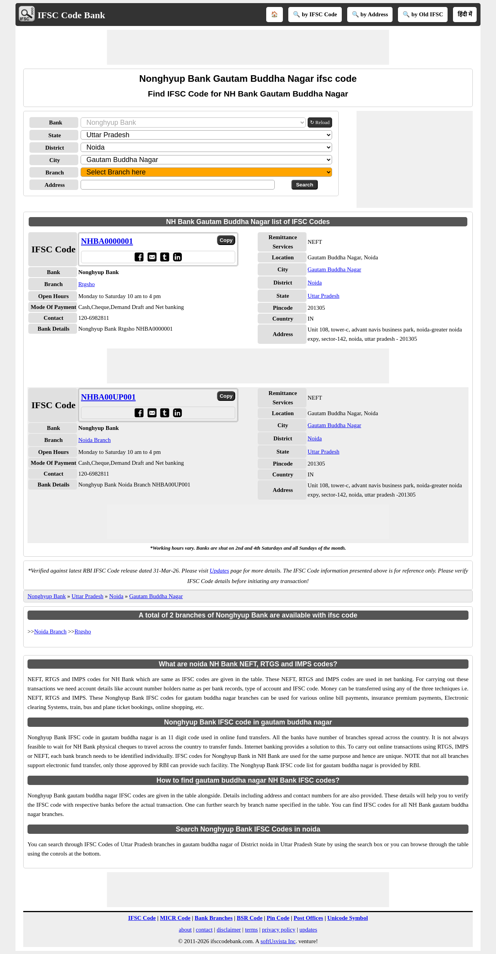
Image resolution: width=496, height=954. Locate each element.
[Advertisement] (248, 47)
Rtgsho (86, 284)
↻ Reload (320, 122)
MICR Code (175, 918)
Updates (219, 571)
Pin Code (278, 918)
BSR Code (249, 918)
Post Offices (308, 918)
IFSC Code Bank (71, 15)
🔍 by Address (370, 14)
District (54, 148)
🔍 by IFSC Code (315, 14)
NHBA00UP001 (108, 397)
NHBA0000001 (107, 241)
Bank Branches (213, 918)
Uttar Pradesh (323, 296)
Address (55, 185)
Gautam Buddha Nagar (334, 269)
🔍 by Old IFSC (423, 14)
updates (308, 929)
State (54, 135)
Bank (55, 122)
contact (204, 929)
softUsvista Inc (277, 941)
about (185, 929)
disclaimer (229, 929)
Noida (315, 282)
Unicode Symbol (347, 918)
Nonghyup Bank (47, 596)
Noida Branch (94, 440)
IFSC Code (142, 918)
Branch (54, 172)
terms (251, 929)
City (54, 160)
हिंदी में (465, 14)
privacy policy (278, 929)
